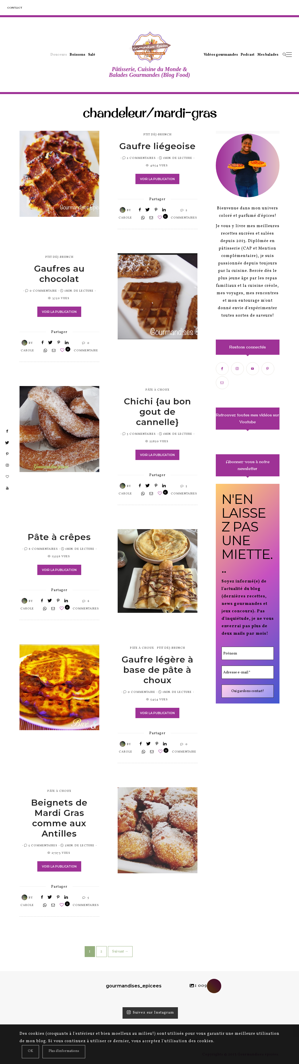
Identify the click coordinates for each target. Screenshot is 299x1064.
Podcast (248, 54)
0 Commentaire (43, 291)
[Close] (30, 1051)
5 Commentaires (141, 434)
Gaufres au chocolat (59, 273)
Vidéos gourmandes (221, 54)
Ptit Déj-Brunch (157, 134)
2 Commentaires (141, 158)
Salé (91, 54)
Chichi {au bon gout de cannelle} (157, 411)
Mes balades (267, 54)
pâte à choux (157, 390)
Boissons (77, 54)
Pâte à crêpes (59, 537)
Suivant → (120, 951)
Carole (125, 218)
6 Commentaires (43, 549)
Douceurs (59, 54)
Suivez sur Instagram (150, 1012)
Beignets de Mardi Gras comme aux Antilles (59, 818)
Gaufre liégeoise (157, 146)
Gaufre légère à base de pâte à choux (157, 669)
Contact (14, 7)
